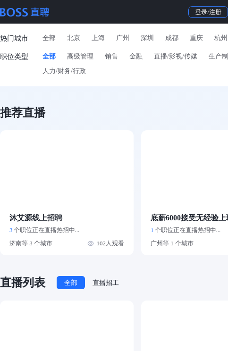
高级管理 (80, 56)
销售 (111, 56)
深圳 (147, 38)
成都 (171, 38)
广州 (122, 38)
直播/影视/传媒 (175, 56)
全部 (49, 38)
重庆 (196, 38)
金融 (136, 56)
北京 (73, 38)
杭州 (221, 38)
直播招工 (106, 282)
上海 (98, 38)
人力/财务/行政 (64, 71)
